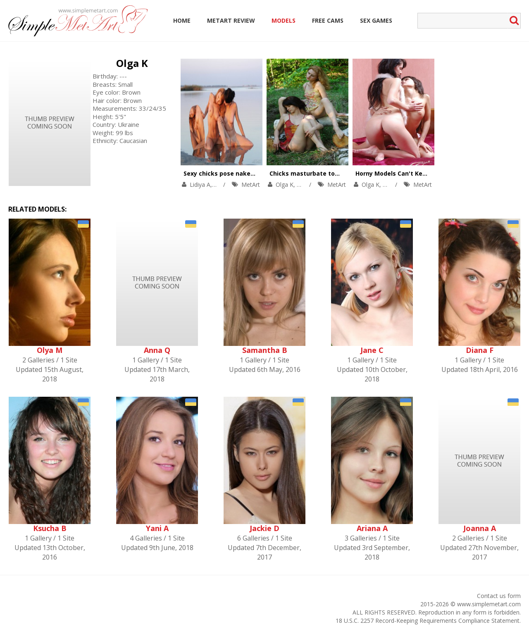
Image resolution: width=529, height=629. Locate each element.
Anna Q (157, 350)
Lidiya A (200, 184)
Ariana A (372, 528)
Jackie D (264, 528)
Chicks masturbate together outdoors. (327, 173)
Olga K (132, 63)
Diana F (479, 350)
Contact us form (499, 596)
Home (182, 20)
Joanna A (479, 528)
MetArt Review (231, 20)
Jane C (372, 350)
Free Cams (327, 20)
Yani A (157, 528)
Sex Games (376, 20)
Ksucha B (50, 528)
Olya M (49, 350)
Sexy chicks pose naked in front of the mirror (251, 173)
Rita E (304, 184)
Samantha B (264, 350)
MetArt (250, 184)
